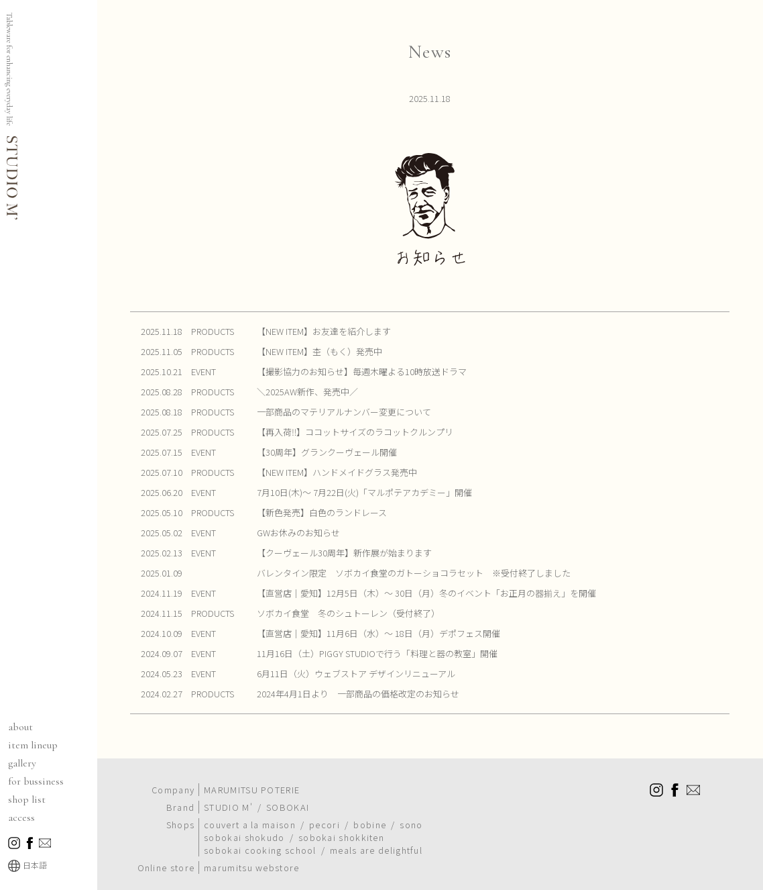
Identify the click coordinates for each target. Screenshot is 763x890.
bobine (369, 809)
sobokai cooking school (260, 835)
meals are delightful (376, 835)
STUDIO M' (228, 792)
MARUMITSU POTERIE (252, 775)
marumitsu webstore (251, 852)
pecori (324, 809)
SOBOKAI (287, 792)
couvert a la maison (250, 809)
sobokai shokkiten (341, 822)
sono (411, 809)
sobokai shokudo (244, 822)
